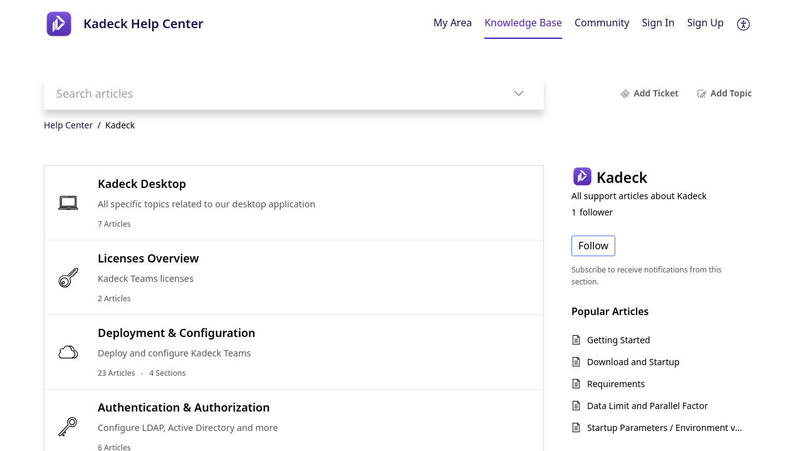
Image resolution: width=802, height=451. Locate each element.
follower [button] (592, 212)
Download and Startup (633, 362)
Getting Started (618, 340)
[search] (269, 93)
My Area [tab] (453, 22)
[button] (744, 23)
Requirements (616, 384)
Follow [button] (593, 245)
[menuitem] (658, 24)
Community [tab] (602, 22)
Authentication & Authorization (184, 407)
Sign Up (705, 22)
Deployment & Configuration (177, 333)
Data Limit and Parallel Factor (647, 406)
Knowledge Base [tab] (523, 22)
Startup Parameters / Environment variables (666, 427)
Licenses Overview (148, 258)
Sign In (658, 22)
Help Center (68, 125)
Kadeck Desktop (142, 183)
